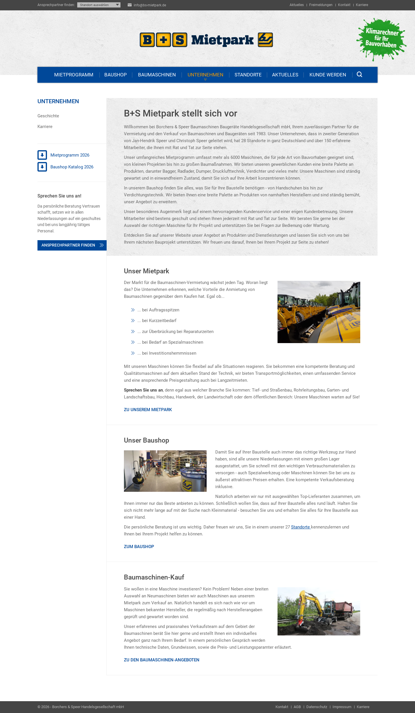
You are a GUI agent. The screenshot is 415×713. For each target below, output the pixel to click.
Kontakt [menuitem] (344, 5)
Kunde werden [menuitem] (328, 75)
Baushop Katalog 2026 (65, 167)
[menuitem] (71, 116)
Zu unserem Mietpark (148, 409)
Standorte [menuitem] (248, 75)
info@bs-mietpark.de (150, 5)
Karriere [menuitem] (362, 5)
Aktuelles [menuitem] (297, 5)
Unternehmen (58, 101)
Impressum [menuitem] (342, 707)
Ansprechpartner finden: (56, 5)
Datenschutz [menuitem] (316, 707)
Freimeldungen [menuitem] (321, 5)
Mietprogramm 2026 (63, 155)
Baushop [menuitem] (115, 75)
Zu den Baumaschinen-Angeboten (161, 660)
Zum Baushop (139, 546)
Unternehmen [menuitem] (205, 75)
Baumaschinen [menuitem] (157, 75)
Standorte (301, 527)
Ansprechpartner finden (73, 245)
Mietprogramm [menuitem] (73, 75)
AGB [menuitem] (297, 707)
